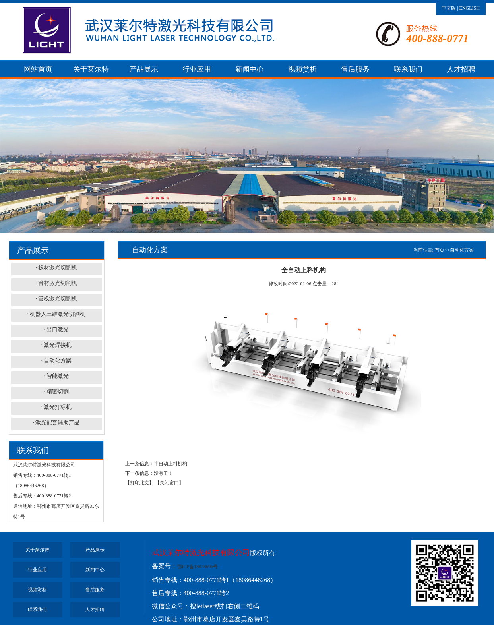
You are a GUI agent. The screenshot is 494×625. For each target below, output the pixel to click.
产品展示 (144, 69)
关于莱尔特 (91, 69)
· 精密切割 (56, 392)
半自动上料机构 (170, 463)
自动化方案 (462, 250)
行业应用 (196, 69)
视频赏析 (302, 69)
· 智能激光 (56, 376)
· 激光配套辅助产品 (56, 423)
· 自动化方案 (56, 361)
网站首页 (38, 69)
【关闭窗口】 (169, 483)
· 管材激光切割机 (56, 283)
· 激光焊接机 (56, 345)
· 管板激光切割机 (56, 299)
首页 (439, 250)
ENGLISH (469, 8)
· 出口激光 (56, 330)
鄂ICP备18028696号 (197, 566)
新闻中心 (249, 69)
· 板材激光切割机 (56, 268)
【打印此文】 (139, 483)
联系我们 (408, 69)
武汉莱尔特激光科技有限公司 (201, 552)
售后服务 (355, 69)
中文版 (449, 8)
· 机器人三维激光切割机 (56, 314)
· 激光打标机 (56, 407)
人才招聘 (461, 69)
